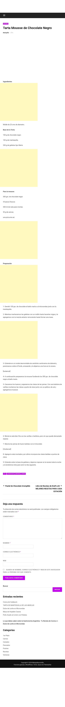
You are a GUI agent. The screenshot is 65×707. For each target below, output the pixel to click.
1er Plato (6, 636)
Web (4, 561)
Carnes (5, 639)
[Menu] (4, 15)
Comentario (8, 516)
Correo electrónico (12, 552)
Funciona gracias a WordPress (23, 665)
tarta (23, 473)
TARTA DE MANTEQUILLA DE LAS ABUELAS (18, 605)
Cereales (6, 642)
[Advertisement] (19, 102)
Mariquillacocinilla (38, 662)
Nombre (6, 543)
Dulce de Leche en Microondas (14, 608)
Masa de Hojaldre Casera (12, 612)
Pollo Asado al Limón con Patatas (15, 615)
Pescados (6, 645)
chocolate (11, 473)
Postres (5, 23)
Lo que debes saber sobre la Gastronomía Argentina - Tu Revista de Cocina (29, 621)
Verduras (6, 655)
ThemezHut (47, 665)
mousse (18, 473)
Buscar (5, 586)
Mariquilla (6, 32)
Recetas (6, 652)
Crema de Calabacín (10, 602)
